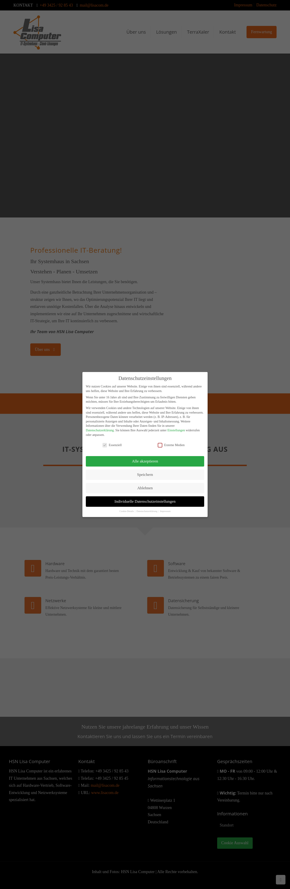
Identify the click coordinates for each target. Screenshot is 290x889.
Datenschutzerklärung (100, 427)
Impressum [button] (165, 508)
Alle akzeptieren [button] (145, 457)
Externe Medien (171, 442)
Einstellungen (176, 427)
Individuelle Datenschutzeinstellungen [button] (145, 498)
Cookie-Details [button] (126, 508)
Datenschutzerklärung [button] (147, 508)
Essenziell (112, 442)
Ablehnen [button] (145, 484)
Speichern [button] (145, 471)
